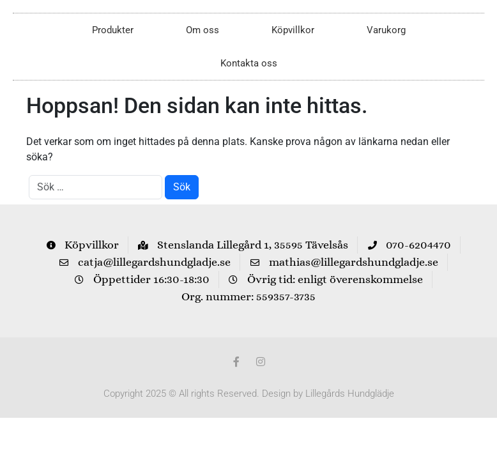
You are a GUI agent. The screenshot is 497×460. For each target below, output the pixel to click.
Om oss (202, 30)
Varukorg (386, 30)
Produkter (113, 30)
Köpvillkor (292, 30)
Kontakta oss (248, 63)
